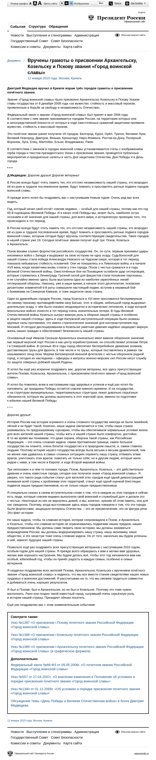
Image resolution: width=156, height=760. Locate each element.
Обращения (58, 26)
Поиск (117, 3)
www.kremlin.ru (141, 753)
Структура (37, 26)
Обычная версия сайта (133, 35)
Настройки (137, 3)
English (141, 12)
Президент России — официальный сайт (116, 18)
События (17, 27)
